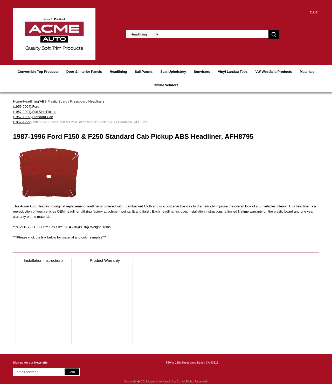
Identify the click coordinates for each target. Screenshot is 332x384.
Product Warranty (105, 260)
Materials (307, 72)
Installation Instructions (44, 260)
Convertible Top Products (38, 72)
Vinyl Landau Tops (232, 72)
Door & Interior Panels (84, 72)
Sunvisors (202, 72)
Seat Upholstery (173, 72)
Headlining (118, 72)
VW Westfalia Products (273, 72)
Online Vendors (166, 85)
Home (17, 101)
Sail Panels (144, 72)
